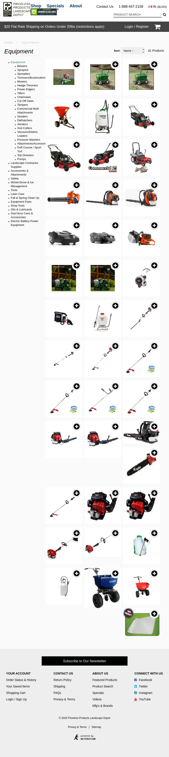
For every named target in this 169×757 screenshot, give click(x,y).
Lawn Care (17, 194)
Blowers (22, 66)
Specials (55, 5)
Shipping (59, 686)
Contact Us (104, 6)
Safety (15, 178)
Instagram (143, 693)
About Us (100, 673)
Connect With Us (148, 673)
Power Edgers (26, 89)
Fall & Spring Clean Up (25, 197)
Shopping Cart (15, 693)
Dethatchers (24, 120)
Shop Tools (18, 205)
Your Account (18, 673)
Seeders (22, 116)
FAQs (57, 693)
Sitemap (96, 727)
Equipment (18, 62)
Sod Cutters (24, 128)
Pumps (21, 159)
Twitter (141, 686)
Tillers (21, 93)
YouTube (142, 699)
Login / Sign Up (16, 699)
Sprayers (22, 70)
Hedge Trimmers (27, 85)
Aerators (22, 124)
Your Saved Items (18, 686)
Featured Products (104, 680)
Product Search (102, 686)
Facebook (143, 680)
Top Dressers (25, 155)
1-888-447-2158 (131, 6)
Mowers (22, 81)
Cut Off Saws (25, 101)
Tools (14, 190)
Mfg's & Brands (102, 705)
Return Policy (62, 680)
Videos (97, 699)
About (76, 5)
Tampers (22, 104)
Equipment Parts (21, 201)
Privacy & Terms (64, 699)
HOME (8, 42)
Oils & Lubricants (21, 209)
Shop (36, 5)
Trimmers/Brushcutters (31, 77)
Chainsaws (24, 97)
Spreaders (23, 73)
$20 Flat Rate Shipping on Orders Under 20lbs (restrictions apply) (54, 26)
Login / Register (137, 26)
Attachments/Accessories (33, 143)
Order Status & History (21, 680)
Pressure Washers (28, 139)
